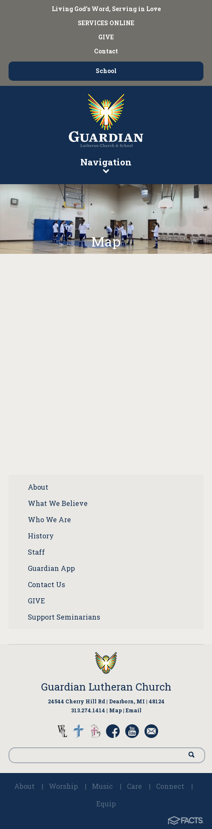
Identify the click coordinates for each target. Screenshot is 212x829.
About (38, 486)
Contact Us (46, 584)
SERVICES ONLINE (106, 23)
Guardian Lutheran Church (106, 687)
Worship (63, 786)
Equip (106, 803)
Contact (106, 51)
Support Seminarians (64, 616)
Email (133, 710)
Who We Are (49, 519)
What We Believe (58, 503)
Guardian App (51, 568)
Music (102, 786)
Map (115, 710)
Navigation (106, 165)
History (41, 535)
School (106, 71)
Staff (36, 551)
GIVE (106, 37)
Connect (170, 786)
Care (134, 786)
